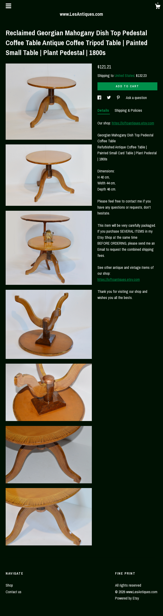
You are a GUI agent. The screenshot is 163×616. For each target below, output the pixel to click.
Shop (9, 585)
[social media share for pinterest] (118, 97)
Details (103, 110)
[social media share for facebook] (99, 97)
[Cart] (157, 7)
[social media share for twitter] (109, 97)
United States (124, 75)
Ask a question (136, 97)
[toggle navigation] (8, 6)
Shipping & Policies (128, 110)
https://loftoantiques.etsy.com (133, 123)
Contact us (13, 591)
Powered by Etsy (127, 598)
